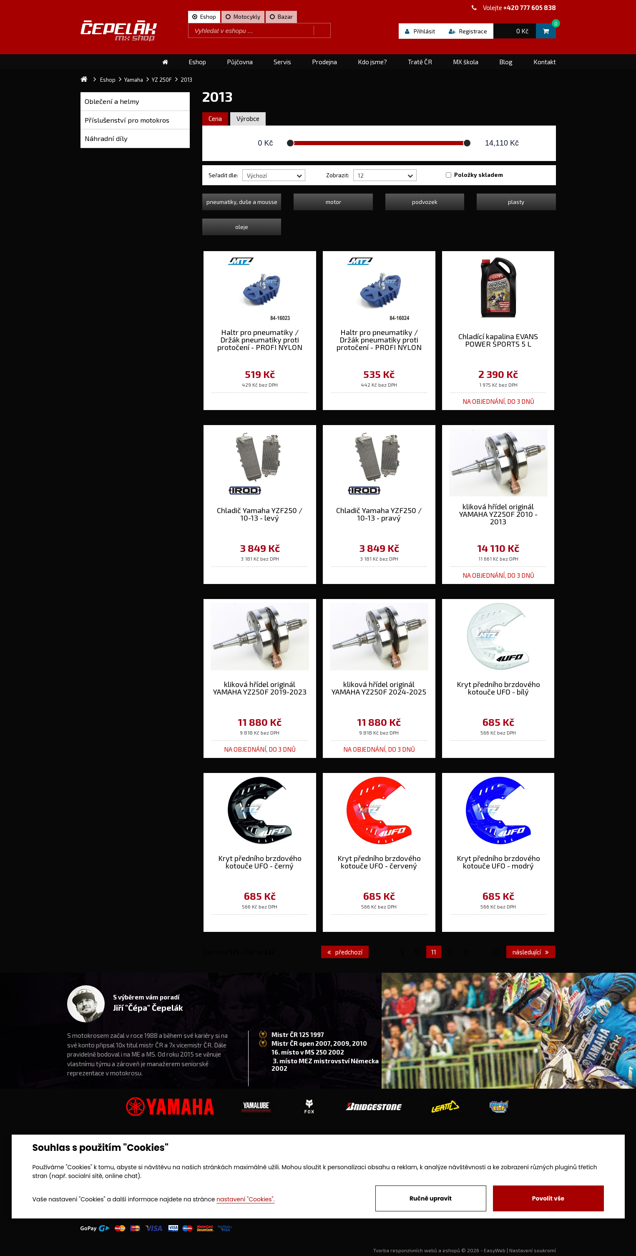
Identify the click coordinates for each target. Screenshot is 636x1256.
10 (417, 952)
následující (531, 952)
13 (466, 952)
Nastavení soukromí (532, 1250)
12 (450, 952)
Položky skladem (478, 174)
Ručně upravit (431, 1198)
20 (496, 952)
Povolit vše (548, 1198)
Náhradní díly (106, 138)
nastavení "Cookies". (245, 1199)
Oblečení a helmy (112, 101)
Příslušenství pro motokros (127, 120)
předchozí (344, 952)
